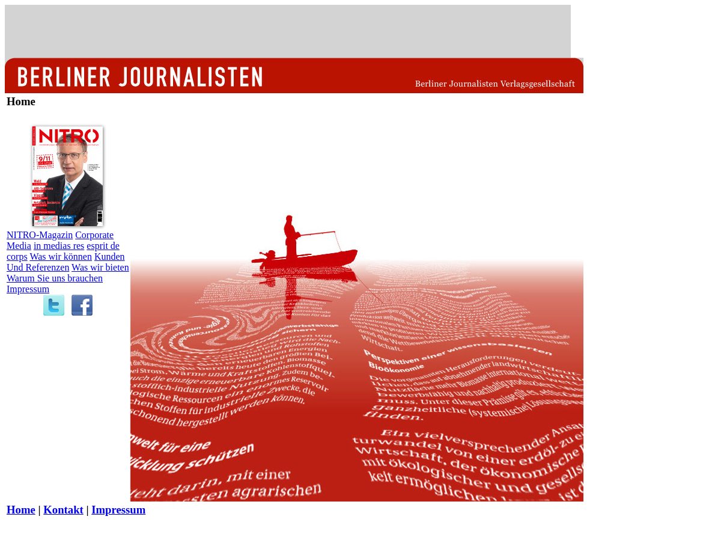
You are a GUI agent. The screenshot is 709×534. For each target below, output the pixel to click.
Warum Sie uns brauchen (55, 278)
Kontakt (63, 509)
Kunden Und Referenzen (66, 261)
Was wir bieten (100, 267)
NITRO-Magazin (40, 235)
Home (21, 509)
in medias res (59, 246)
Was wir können (60, 256)
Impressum (28, 289)
